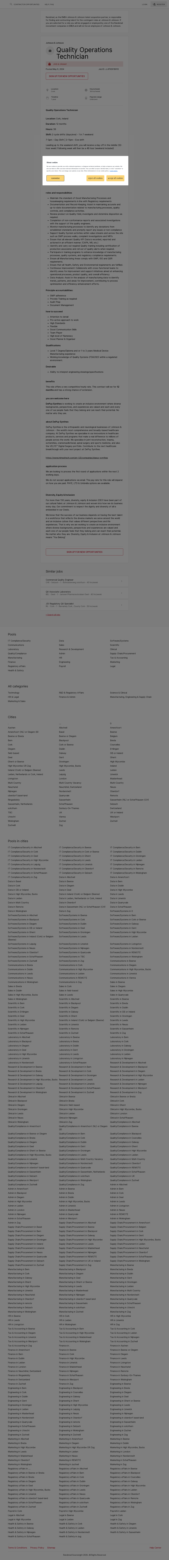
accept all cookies (115, 178)
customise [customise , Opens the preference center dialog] (55, 178)
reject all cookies (95, 178)
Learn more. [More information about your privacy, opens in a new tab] (114, 171)
